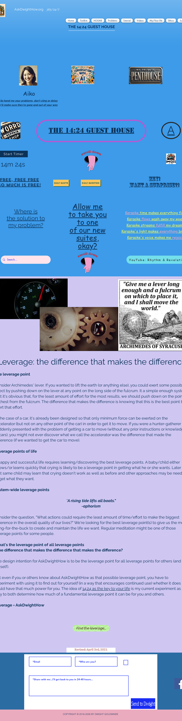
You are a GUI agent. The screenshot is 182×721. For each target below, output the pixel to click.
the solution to (26, 218)
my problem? (25, 225)
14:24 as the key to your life (106, 588)
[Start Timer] (14, 154)
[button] (71, 20)
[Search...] (25, 260)
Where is (26, 211)
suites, (87, 237)
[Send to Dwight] (143, 703)
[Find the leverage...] (91, 628)
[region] (154, 183)
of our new (88, 230)
